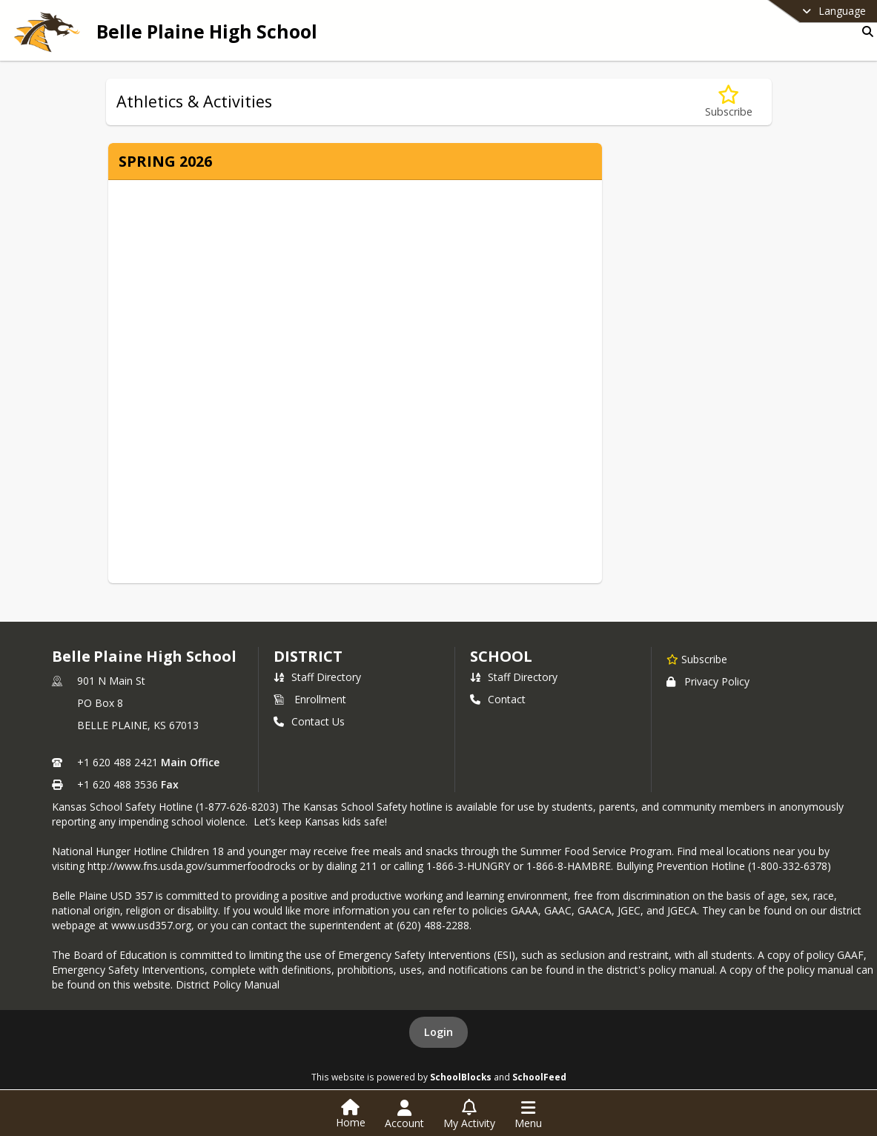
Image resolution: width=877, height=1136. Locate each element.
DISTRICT (308, 656)
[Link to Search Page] (864, 31)
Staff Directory (317, 677)
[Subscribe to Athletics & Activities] (728, 102)
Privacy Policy (707, 681)
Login (438, 1032)
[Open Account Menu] (404, 1114)
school (501, 656)
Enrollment (310, 699)
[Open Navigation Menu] (528, 1114)
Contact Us (309, 721)
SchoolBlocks (461, 1077)
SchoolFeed (539, 1077)
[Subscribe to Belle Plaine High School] (696, 659)
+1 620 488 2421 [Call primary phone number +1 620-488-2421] (117, 762)
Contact (498, 699)
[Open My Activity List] (469, 1114)
